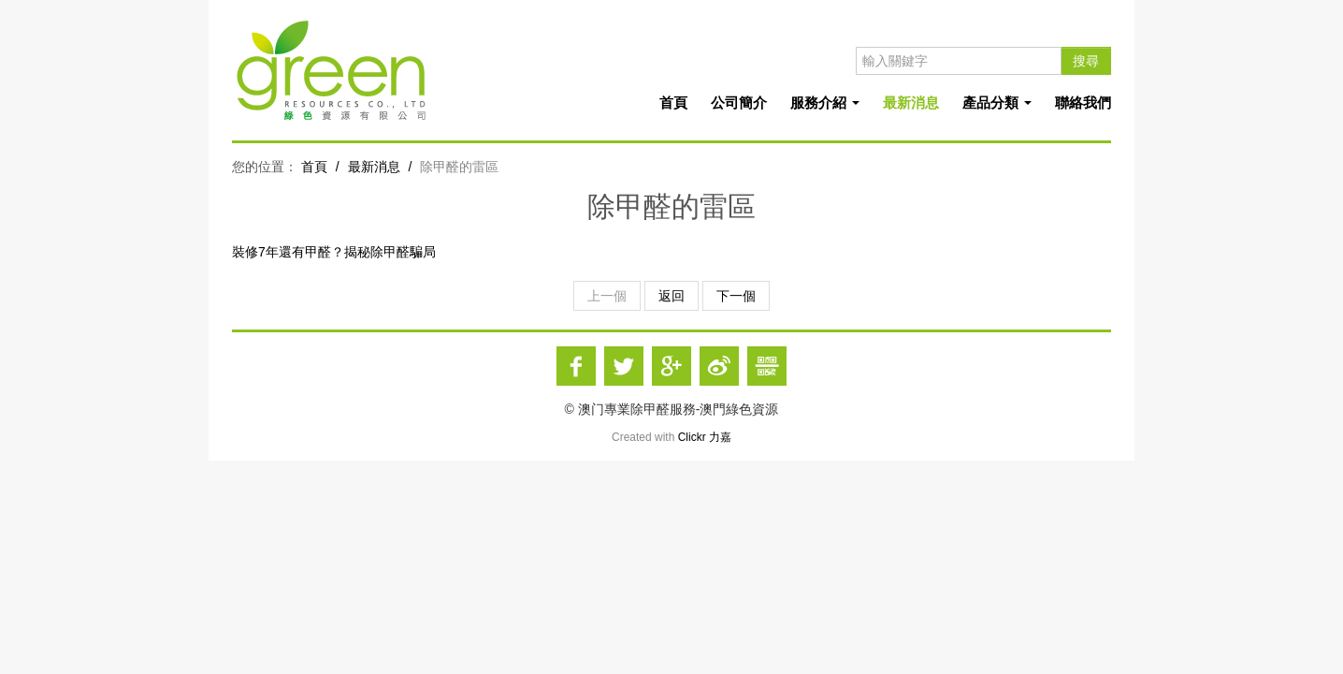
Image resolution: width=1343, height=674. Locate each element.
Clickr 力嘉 (704, 437)
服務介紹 (824, 102)
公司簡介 (739, 102)
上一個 (607, 295)
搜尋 (1086, 60)
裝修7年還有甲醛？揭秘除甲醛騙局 (334, 251)
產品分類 (997, 102)
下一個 (736, 295)
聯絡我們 (1083, 102)
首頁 (673, 102)
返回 (671, 295)
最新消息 (911, 102)
